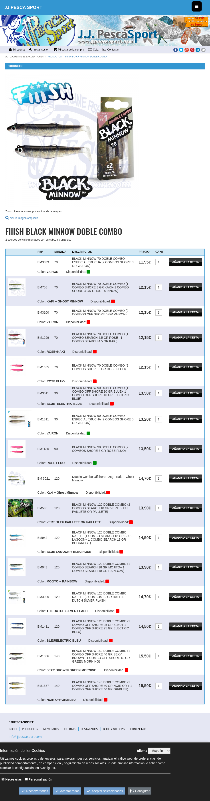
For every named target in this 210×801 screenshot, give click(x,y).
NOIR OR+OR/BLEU (61, 700)
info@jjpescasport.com (25, 736)
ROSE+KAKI (56, 351)
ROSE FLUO (56, 381)
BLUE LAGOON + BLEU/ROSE (69, 552)
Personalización (40, 779)
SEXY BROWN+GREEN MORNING (72, 670)
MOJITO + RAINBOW (62, 581)
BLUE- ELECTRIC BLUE (64, 404)
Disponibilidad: (76, 272)
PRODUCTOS (30, 729)
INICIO (13, 729)
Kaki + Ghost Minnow (62, 492)
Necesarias (13, 779)
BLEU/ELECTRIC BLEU (64, 640)
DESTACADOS (89, 729)
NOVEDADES (51, 729)
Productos (55, 56)
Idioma (142, 750)
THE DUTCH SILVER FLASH (67, 611)
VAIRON (52, 272)
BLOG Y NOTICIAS (114, 729)
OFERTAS (69, 729)
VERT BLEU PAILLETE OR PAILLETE (74, 522)
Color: (41, 272)
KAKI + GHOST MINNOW (65, 301)
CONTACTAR (138, 729)
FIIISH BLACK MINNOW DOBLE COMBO (86, 56)
